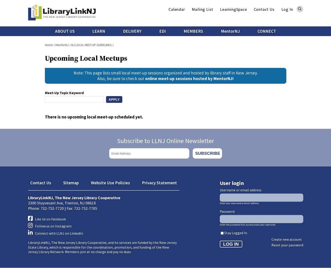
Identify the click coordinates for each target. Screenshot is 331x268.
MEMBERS (193, 31)
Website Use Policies (110, 182)
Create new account (286, 239)
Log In (287, 9)
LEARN (98, 31)
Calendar (177, 9)
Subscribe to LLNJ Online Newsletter (165, 141)
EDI (162, 31)
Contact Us (264, 9)
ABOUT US (65, 31)
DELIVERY (132, 31)
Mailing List (202, 9)
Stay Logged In (235, 233)
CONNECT (266, 31)
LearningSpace (233, 9)
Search (299, 9)
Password (227, 211)
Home (49, 45)
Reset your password (287, 245)
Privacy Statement (159, 182)
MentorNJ (230, 31)
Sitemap (71, 182)
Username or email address (241, 190)
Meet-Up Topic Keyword (64, 92)
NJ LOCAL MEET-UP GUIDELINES (91, 45)
